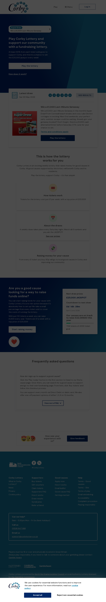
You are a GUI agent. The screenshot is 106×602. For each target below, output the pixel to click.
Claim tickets (37, 488)
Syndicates (37, 502)
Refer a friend (38, 505)
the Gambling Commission (23, 577)
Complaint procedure (87, 501)
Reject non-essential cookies (70, 595)
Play (56, 7)
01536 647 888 (19, 528)
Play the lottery (30, 65)
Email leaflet (60, 488)
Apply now (60, 481)
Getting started (62, 495)
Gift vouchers (38, 484)
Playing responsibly (86, 504)
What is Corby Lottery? (15, 482)
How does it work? (18, 74)
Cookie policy (15, 494)
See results (84, 95)
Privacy (12, 491)
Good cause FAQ (62, 491)
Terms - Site (83, 487)
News (11, 487)
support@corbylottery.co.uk (25, 536)
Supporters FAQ (39, 491)
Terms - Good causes (84, 482)
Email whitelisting (85, 494)
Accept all (37, 595)
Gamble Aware (15, 557)
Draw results (37, 498)
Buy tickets (37, 481)
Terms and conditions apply (54, 131)
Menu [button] (68, 7)
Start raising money (22, 329)
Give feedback (77, 438)
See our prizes (53, 236)
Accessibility (83, 498)
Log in (87, 6)
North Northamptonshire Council (49, 574)
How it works (37, 495)
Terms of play (84, 491)
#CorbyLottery (38, 468)
